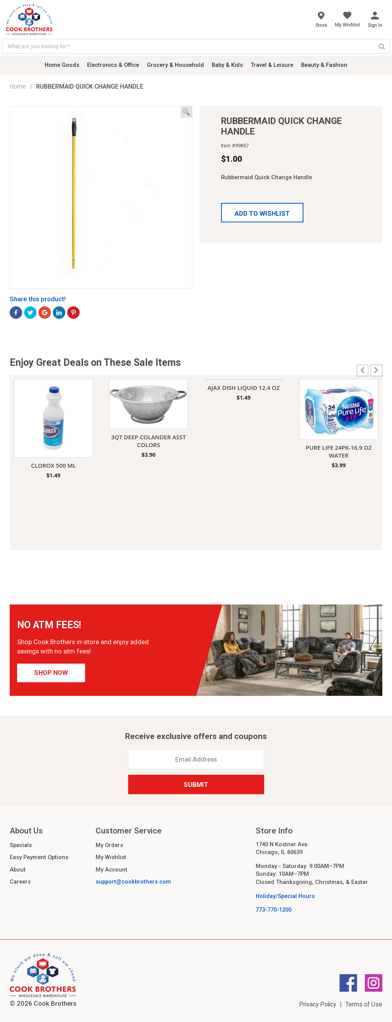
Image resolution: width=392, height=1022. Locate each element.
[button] (262, 212)
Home (18, 86)
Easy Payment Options (39, 857)
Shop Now (51, 672)
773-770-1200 (273, 909)
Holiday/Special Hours (285, 896)
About (18, 869)
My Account (111, 869)
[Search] (382, 46)
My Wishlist (111, 857)
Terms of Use (363, 1004)
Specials (21, 845)
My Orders (109, 845)
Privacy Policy (317, 1004)
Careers (20, 881)
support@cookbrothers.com (133, 881)
